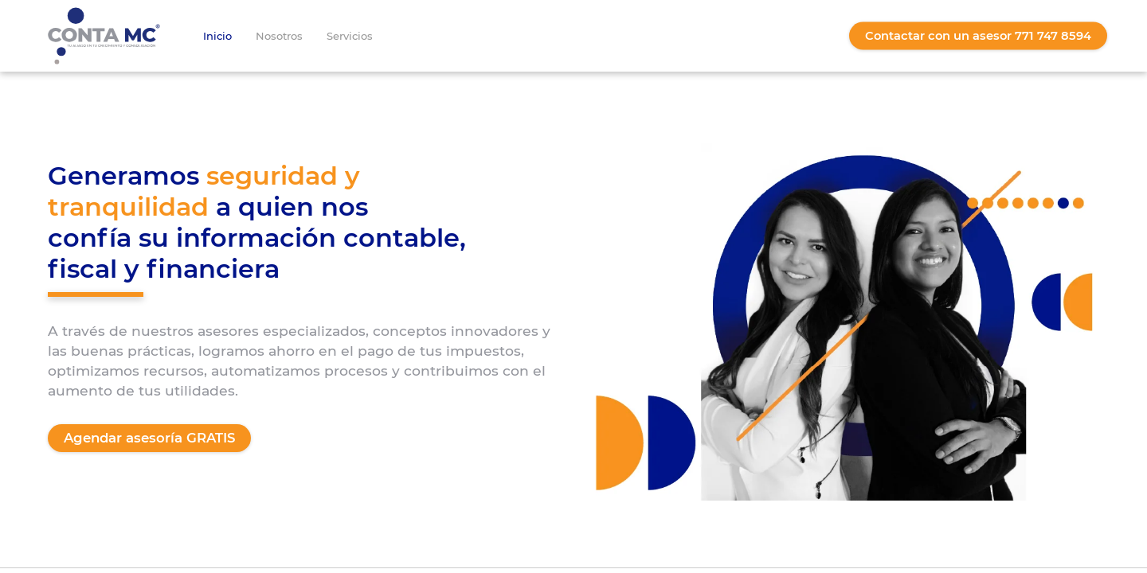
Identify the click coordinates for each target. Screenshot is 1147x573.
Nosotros (279, 35)
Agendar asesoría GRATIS (149, 438)
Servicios (350, 35)
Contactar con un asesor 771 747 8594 (978, 36)
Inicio (217, 35)
